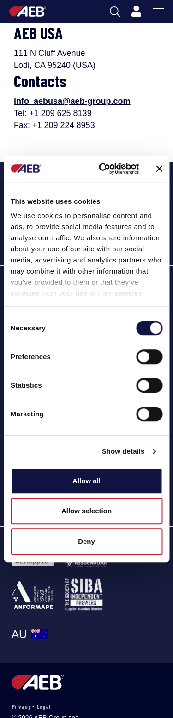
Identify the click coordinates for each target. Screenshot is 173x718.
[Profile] (136, 11)
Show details (123, 451)
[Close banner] (159, 168)
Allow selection (86, 511)
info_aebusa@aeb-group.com (72, 101)
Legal (43, 706)
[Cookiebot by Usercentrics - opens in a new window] (103, 169)
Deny (86, 541)
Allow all (86, 481)
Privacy (22, 706)
